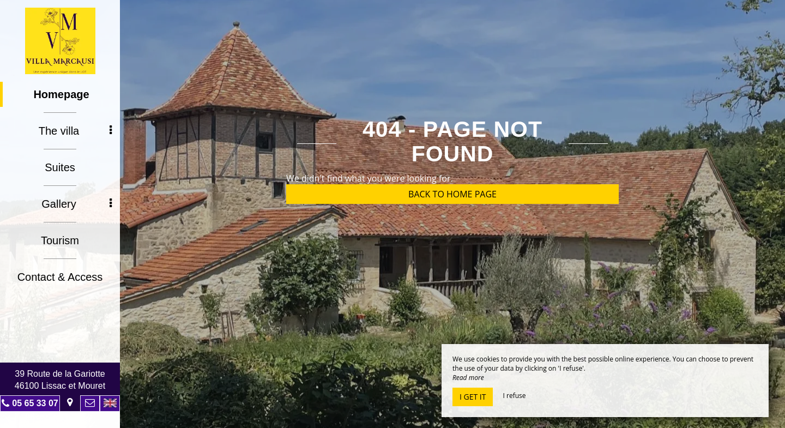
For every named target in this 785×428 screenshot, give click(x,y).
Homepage (61, 94)
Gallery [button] (76, 204)
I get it (473, 396)
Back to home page (452, 194)
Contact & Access (60, 277)
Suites (60, 167)
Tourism (60, 240)
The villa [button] (75, 131)
